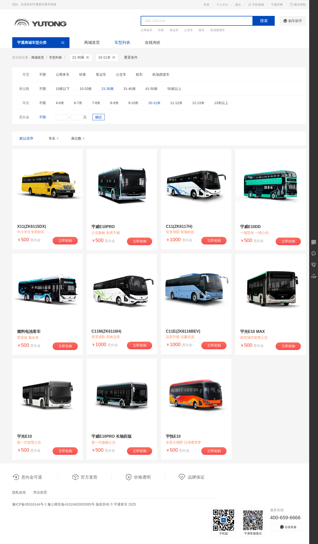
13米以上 (221, 103)
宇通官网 (277, 4)
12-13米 (198, 103)
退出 (238, 4)
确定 (98, 117)
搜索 (264, 21)
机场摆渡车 (217, 30)
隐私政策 (19, 492)
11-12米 (176, 103)
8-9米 (114, 103)
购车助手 (292, 21)
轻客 (161, 30)
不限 (42, 74)
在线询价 (152, 42)
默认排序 (26, 138)
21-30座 (81, 57)
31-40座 (130, 89)
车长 (54, 138)
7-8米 (96, 103)
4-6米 (60, 103)
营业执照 (40, 492)
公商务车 (146, 30)
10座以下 (63, 89)
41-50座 (151, 89)
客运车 (174, 30)
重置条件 (131, 57)
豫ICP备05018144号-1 (29, 504)
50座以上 (174, 89)
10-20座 (86, 89)
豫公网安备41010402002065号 (71, 504)
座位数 (78, 138)
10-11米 (107, 57)
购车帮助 (298, 4)
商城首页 (92, 42)
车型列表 (122, 42)
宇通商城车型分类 (31, 42)
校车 (201, 30)
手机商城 (256, 4)
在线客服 (287, 527)
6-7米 (78, 103)
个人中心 (222, 4)
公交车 (188, 30)
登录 (206, 4)
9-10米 (133, 103)
